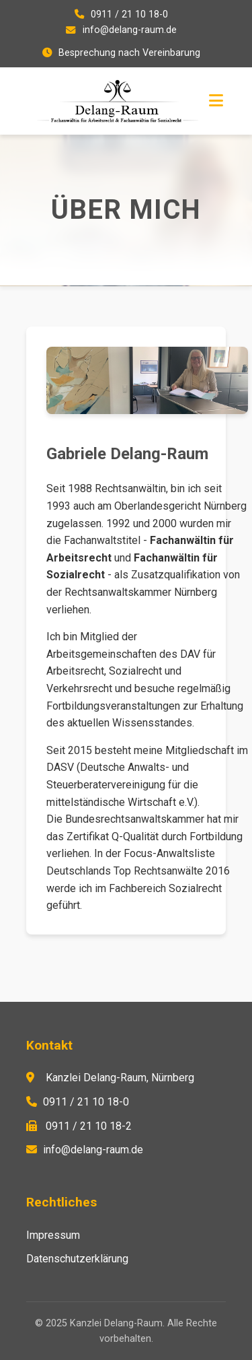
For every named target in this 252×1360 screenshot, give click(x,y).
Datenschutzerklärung (77, 1258)
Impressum (53, 1235)
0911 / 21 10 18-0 (129, 14)
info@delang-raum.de (130, 30)
